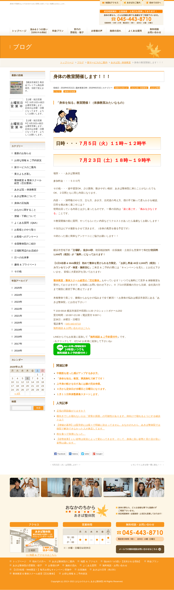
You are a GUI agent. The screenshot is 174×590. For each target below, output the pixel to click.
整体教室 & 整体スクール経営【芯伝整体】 (34, 574)
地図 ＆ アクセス (89, 561)
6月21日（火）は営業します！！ (65, 466)
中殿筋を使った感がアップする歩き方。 (78, 374)
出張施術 (82, 569)
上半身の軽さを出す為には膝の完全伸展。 (79, 385)
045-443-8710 (73, 325)
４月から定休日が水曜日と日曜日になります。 (82, 390)
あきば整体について (25, 197)
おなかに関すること (25, 211)
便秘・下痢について (25, 217)
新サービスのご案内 (97, 63)
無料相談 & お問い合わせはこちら (71, 329)
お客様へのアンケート (26, 237)
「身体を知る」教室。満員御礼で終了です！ (81, 379)
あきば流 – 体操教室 (25, 190)
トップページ (67, 63)
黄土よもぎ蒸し (22, 175)
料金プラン (153, 561)
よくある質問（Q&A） (26, 224)
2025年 (18, 289)
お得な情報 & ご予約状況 (27, 161)
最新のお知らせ (121, 89)
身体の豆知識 (69, 93)
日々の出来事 (21, 258)
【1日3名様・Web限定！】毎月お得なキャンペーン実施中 (42, 569)
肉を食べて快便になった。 (71, 435)
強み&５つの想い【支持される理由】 (122, 561)
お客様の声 (53, 565)
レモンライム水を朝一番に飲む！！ (147, 466)
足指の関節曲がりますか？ (71, 412)
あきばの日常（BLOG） (105, 569)
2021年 (18, 317)
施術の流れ (71, 565)
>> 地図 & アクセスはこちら (41, 555)
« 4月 (17, 394)
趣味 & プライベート (25, 265)
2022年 (18, 310)
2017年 (18, 345)
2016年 (18, 351)
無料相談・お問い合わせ (114, 565)
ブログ (80, 63)
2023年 (18, 303)
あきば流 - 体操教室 (121, 63)
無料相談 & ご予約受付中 (103, 338)
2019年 (18, 331)
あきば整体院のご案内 (63, 561)
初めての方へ (39, 561)
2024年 (18, 296)
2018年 (18, 338)
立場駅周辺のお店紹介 (26, 251)
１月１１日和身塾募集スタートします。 (78, 395)
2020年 (18, 324)
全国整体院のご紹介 (25, 245)
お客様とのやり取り (25, 231)
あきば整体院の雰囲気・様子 (27, 565)
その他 (18, 272)
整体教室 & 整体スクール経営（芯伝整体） (27, 183)
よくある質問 (89, 565)
